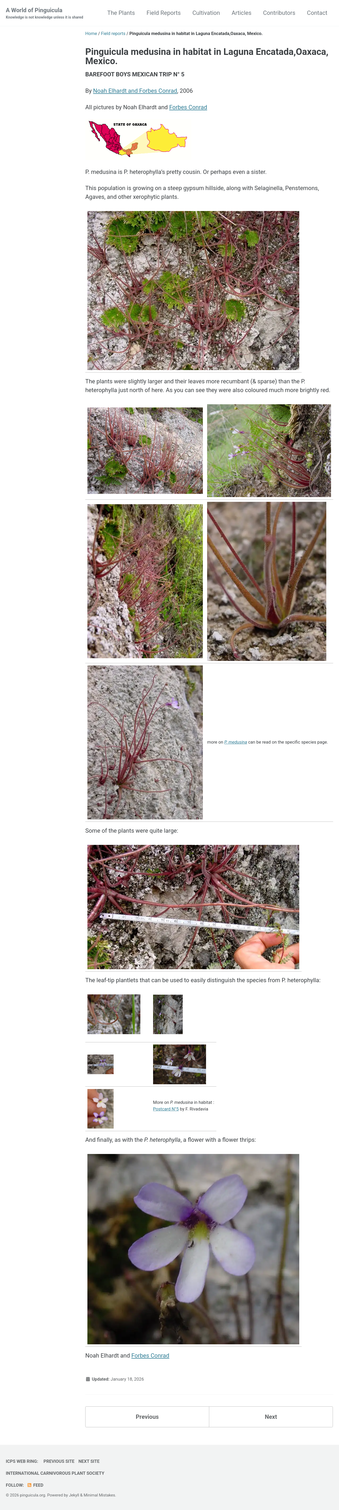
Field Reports (163, 13)
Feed (35, 1485)
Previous (147, 1417)
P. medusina (235, 742)
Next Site (89, 1461)
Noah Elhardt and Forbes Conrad (135, 90)
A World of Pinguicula (44, 13)
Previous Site (58, 1461)
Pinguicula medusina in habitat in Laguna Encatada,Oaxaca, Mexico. (206, 56)
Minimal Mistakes (99, 1495)
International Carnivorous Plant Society (55, 1473)
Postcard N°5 (166, 1109)
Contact (317, 13)
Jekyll (74, 1495)
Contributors (279, 13)
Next (271, 1417)
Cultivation (206, 13)
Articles (241, 13)
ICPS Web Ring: (22, 1461)
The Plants (121, 13)
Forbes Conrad (188, 107)
